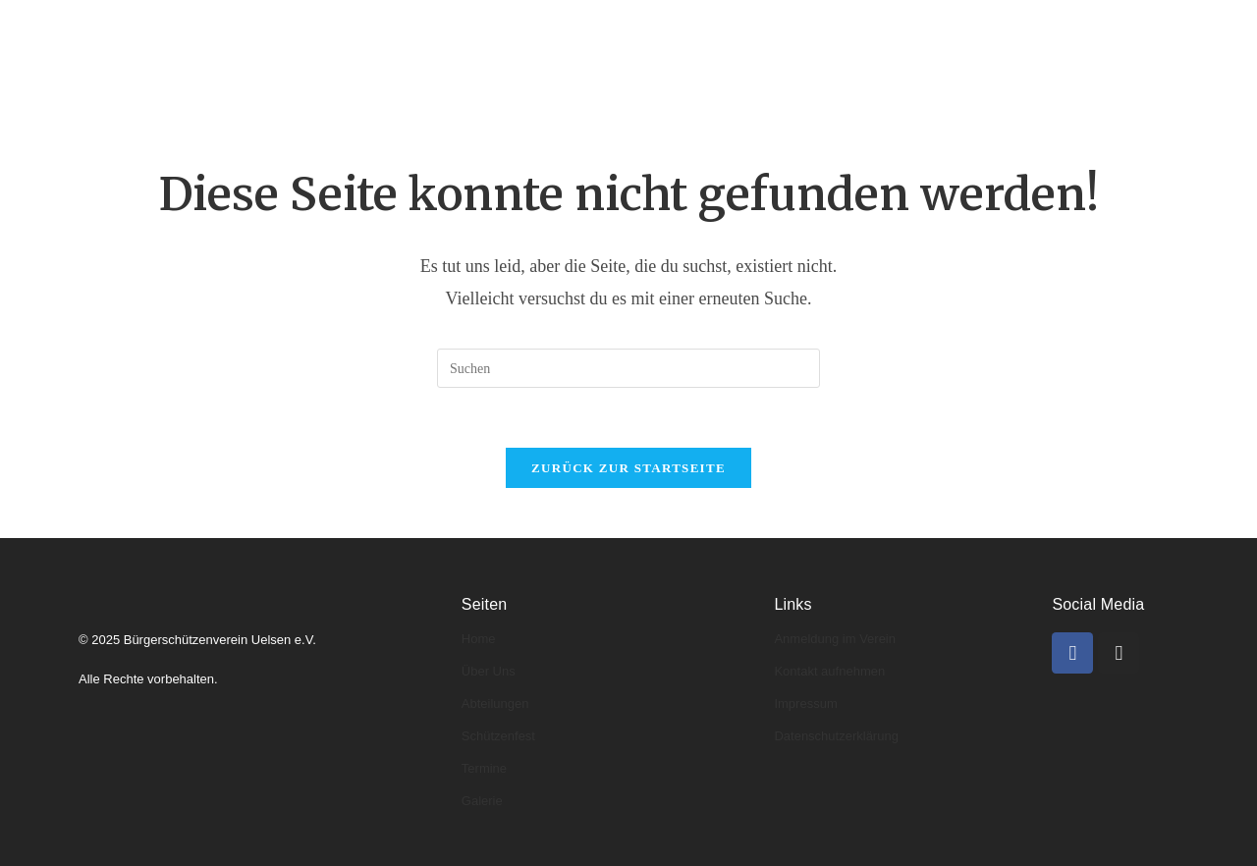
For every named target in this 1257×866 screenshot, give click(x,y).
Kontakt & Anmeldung (342, 84)
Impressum (805, 703)
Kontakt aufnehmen (829, 671)
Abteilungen (477, 27)
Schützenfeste (761, 27)
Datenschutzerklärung (836, 736)
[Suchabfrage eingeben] (628, 368)
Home (272, 27)
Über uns (361, 27)
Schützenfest (498, 736)
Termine (877, 27)
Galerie (967, 27)
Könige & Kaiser (617, 27)
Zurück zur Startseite (628, 467)
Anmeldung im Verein (835, 638)
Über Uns (489, 671)
